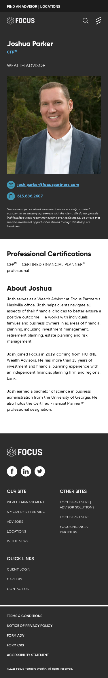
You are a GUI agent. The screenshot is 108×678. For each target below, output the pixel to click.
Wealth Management (26, 502)
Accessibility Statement (28, 655)
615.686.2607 (30, 196)
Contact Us (18, 589)
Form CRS (15, 645)
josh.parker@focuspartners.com (48, 184)
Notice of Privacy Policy (29, 626)
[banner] (26, 20)
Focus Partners (74, 517)
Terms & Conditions (24, 616)
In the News (17, 541)
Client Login (18, 569)
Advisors (15, 522)
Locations (16, 531)
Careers (14, 579)
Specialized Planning (26, 512)
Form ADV (15, 635)
